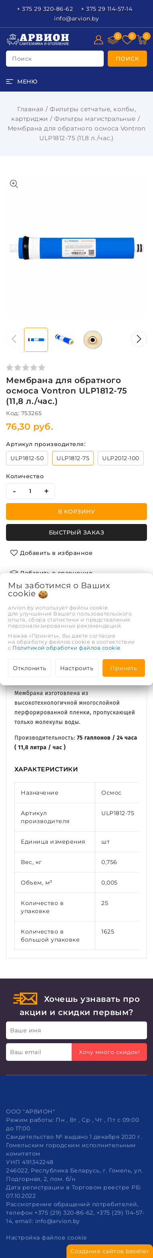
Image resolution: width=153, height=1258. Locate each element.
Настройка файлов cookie (46, 1237)
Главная (30, 109)
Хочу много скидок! (109, 1052)
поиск (22, 58)
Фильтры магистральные (95, 118)
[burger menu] (21, 81)
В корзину (76, 511)
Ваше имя (25, 1030)
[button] (139, 339)
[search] (127, 59)
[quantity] (30, 491)
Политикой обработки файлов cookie (66, 647)
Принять (123, 667)
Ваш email (26, 1052)
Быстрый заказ (77, 532)
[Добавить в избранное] (51, 553)
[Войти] (98, 40)
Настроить (77, 667)
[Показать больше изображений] (14, 184)
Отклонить (29, 667)
